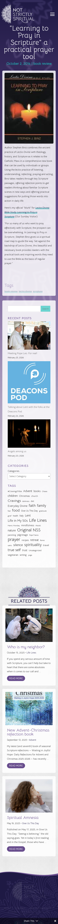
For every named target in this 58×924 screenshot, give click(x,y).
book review (42, 64)
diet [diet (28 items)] (32, 501)
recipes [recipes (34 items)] (25, 540)
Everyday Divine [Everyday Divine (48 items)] (17, 506)
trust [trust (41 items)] (24, 550)
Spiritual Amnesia (23, 817)
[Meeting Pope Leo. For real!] (29, 336)
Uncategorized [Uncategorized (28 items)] (35, 550)
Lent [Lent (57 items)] (28, 515)
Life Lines (31, 652)
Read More (16, 678)
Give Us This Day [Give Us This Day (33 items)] (29, 510)
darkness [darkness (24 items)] (25, 501)
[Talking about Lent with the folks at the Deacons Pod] (29, 383)
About (8, 908)
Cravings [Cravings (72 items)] (14, 500)
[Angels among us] (29, 434)
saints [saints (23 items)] (10, 545)
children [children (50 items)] (13, 496)
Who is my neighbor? (26, 646)
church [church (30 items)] (34, 496)
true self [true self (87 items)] (14, 550)
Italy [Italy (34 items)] (21, 515)
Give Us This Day (30, 823)
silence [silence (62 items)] (18, 545)
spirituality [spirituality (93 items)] (33, 545)
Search (45, 308)
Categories (13, 471)
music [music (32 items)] (38, 525)
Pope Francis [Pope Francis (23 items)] (34, 535)
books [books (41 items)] (37, 491)
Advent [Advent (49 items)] (27, 491)
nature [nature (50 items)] (12, 530)
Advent (32, 739)
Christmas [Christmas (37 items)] (24, 496)
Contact (20, 908)
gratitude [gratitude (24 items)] (43, 511)
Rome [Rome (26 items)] (42, 540)
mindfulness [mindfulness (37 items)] (27, 525)
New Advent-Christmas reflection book (28, 732)
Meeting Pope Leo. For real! (22, 353)
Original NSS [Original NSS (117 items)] (29, 530)
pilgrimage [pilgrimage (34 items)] (22, 535)
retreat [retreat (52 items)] (34, 540)
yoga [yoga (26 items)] (30, 555)
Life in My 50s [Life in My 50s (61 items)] (18, 521)
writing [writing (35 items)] (23, 554)
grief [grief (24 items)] (9, 516)
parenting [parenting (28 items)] (12, 535)
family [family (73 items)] (41, 506)
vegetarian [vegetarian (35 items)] (13, 554)
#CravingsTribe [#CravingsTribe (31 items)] (15, 491)
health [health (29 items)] (15, 515)
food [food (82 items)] (16, 510)
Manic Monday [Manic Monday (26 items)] (14, 525)
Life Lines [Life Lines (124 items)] (38, 520)
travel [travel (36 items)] (46, 545)
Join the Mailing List (41, 908)
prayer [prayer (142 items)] (14, 539)
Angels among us (17, 451)
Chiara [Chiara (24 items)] (44, 491)
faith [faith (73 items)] (32, 506)
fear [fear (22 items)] (9, 511)
